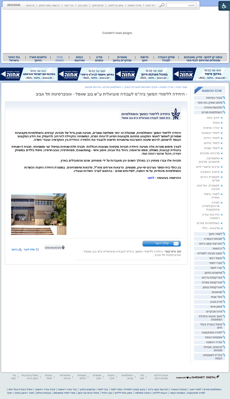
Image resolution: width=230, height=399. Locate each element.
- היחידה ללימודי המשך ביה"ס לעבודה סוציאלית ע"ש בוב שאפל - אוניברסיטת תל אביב (111, 94)
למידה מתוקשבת (212, 332)
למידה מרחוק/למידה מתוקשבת (211, 206)
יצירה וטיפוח (211, 127)
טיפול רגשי (215, 258)
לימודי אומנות (211, 133)
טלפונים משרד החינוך (38, 59)
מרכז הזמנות (134, 5)
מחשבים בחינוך (213, 272)
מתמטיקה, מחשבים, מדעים (209, 159)
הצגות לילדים (160, 392)
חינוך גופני (213, 117)
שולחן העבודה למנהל (166, 59)
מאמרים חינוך (97, 377)
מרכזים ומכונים (210, 153)
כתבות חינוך (111, 377)
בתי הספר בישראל (14, 59)
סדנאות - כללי (211, 228)
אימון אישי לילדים (123, 392)
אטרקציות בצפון (212, 287)
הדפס (15, 249)
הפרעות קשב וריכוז (210, 243)
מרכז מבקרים (214, 311)
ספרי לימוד (215, 263)
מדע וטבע (216, 301)
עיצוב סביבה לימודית (209, 253)
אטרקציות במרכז (212, 282)
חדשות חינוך (144, 59)
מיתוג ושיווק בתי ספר (209, 102)
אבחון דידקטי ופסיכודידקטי (161, 377)
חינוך (9, 392)
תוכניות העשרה (213, 238)
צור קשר (69, 5)
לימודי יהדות (212, 138)
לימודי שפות (212, 148)
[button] (162, 5)
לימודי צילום (212, 143)
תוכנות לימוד (48, 377)
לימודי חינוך (215, 234)
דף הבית (150, 5)
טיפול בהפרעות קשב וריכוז (30, 377)
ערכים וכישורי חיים (208, 166)
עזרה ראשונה (214, 342)
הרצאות (217, 248)
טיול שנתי (216, 297)
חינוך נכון (82, 5)
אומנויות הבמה (213, 337)
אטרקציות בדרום (212, 277)
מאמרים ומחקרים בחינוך (122, 59)
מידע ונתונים (99, 59)
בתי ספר (141, 377)
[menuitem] (203, 59)
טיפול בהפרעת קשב (88, 392)
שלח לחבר (29, 249)
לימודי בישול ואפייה (212, 195)
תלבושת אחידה (213, 107)
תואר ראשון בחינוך (24, 392)
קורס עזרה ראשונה (45, 389)
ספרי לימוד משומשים (64, 392)
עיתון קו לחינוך (115, 5)
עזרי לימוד (216, 268)
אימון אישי (216, 306)
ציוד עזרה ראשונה (67, 389)
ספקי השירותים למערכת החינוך (140, 87)
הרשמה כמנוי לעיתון (49, 5)
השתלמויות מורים (212, 112)
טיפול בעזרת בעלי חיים (20, 389)
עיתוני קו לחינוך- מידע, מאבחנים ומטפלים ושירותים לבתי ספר (203, 59)
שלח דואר (162, 243)
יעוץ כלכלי (107, 392)
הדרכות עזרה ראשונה (211, 216)
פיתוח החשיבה (210, 172)
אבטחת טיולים (43, 392)
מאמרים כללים (82, 377)
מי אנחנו (30, 5)
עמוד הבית (181, 87)
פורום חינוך (98, 5)
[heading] (96, 160)
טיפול (216, 122)
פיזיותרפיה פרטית (65, 377)
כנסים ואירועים (79, 59)
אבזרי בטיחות (214, 97)
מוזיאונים (217, 292)
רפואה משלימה (143, 392)
